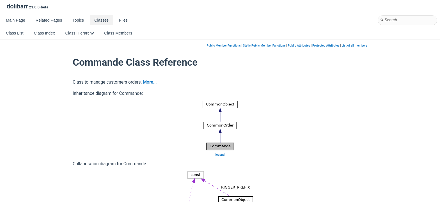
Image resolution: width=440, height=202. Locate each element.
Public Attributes (299, 45)
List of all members (354, 45)
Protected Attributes (325, 45)
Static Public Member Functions (264, 45)
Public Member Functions (224, 45)
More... (150, 82)
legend (220, 155)
